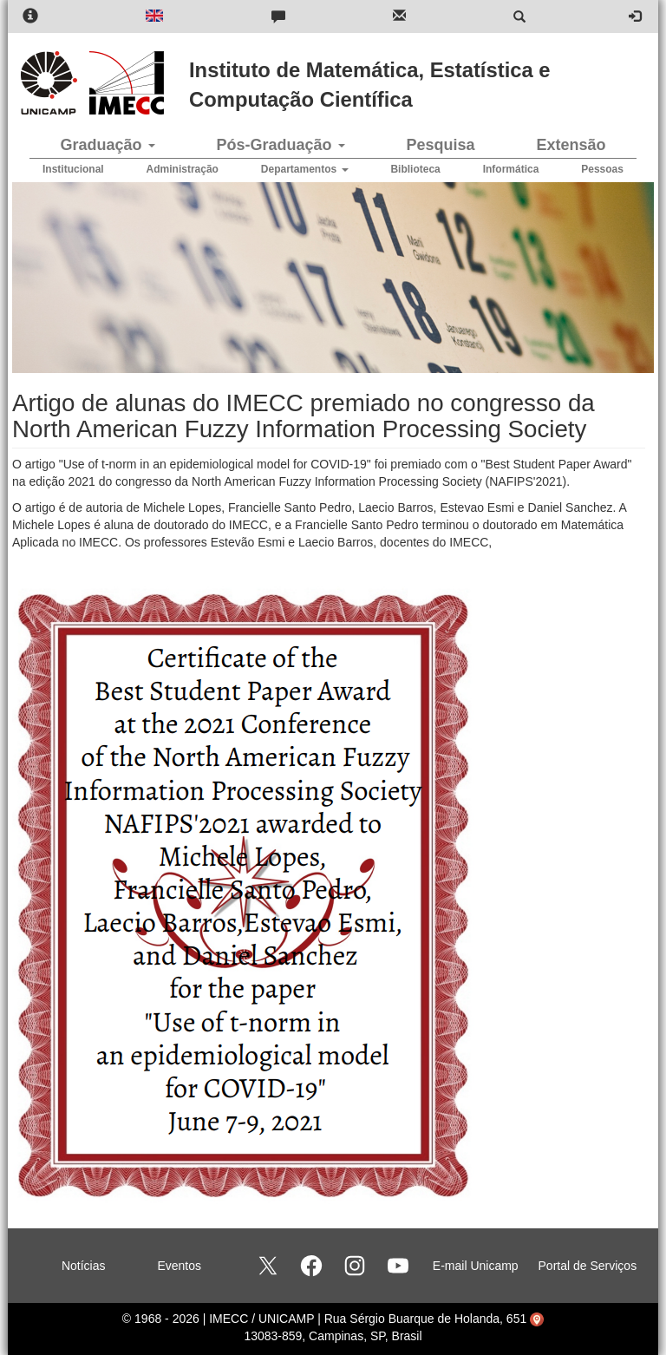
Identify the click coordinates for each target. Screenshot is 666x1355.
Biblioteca (415, 169)
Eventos (179, 1266)
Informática (511, 169)
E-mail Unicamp (476, 1266)
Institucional (73, 169)
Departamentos (305, 169)
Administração (183, 169)
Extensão (570, 145)
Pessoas (602, 169)
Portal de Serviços (588, 1266)
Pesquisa (440, 145)
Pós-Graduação (280, 145)
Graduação (107, 145)
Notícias (84, 1266)
